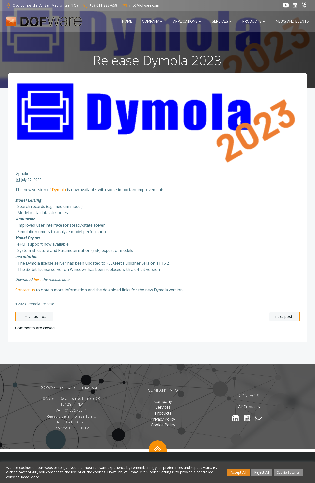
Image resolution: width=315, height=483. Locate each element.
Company (153, 22)
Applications (187, 22)
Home (127, 22)
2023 (22, 305)
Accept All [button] (238, 472)
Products (254, 22)
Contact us (25, 291)
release (48, 305)
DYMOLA (34, 305)
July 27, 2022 (28, 180)
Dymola (21, 174)
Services (222, 22)
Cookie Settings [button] (288, 472)
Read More (30, 476)
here (38, 280)
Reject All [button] (261, 472)
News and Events (292, 22)
